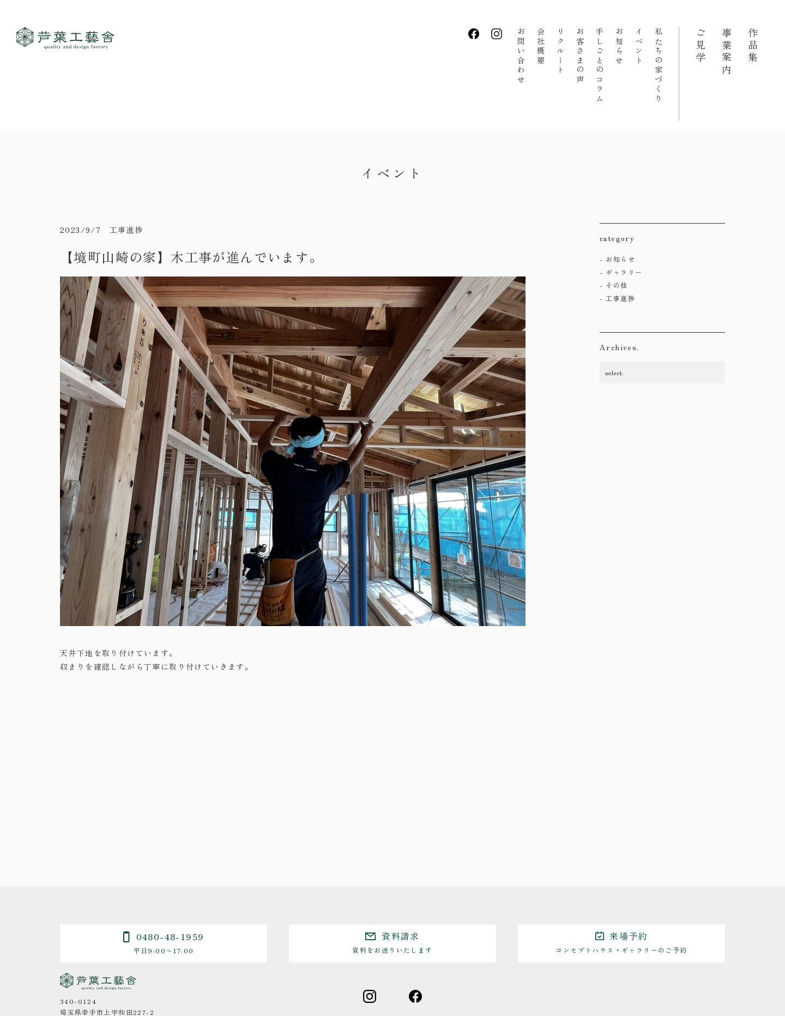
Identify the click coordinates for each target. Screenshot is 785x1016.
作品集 (753, 45)
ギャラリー (624, 271)
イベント (639, 46)
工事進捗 (620, 298)
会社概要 (541, 46)
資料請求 (392, 941)
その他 (616, 285)
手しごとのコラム (599, 65)
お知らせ (619, 46)
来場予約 (621, 941)
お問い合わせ (521, 56)
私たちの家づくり (658, 65)
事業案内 (727, 51)
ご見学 (700, 45)
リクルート (560, 51)
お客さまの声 (580, 56)
